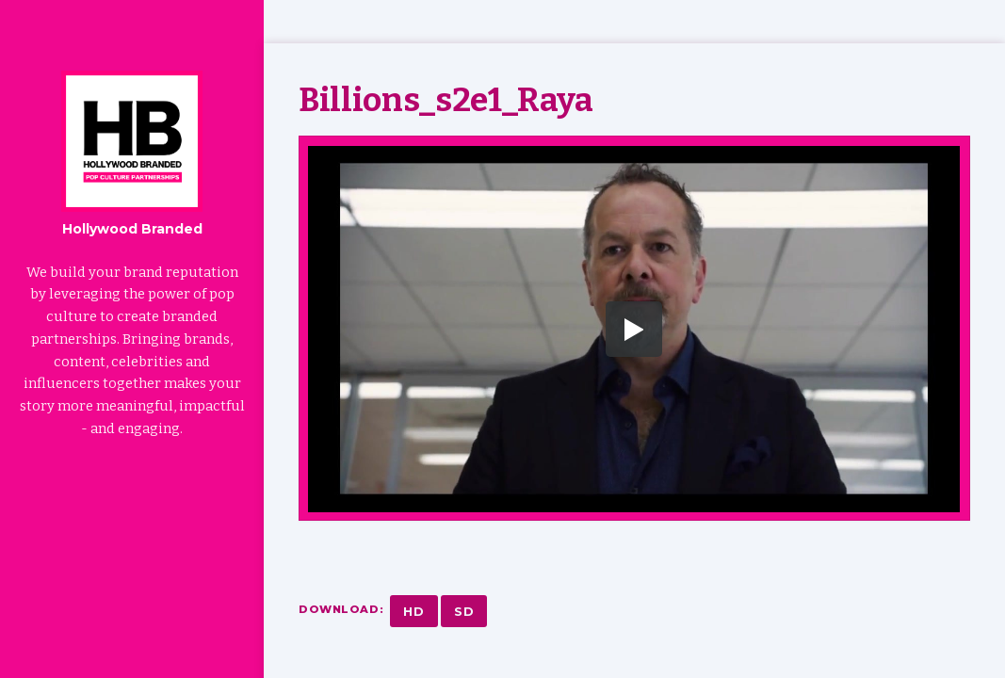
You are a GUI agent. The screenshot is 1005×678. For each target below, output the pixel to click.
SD (464, 611)
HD (414, 611)
